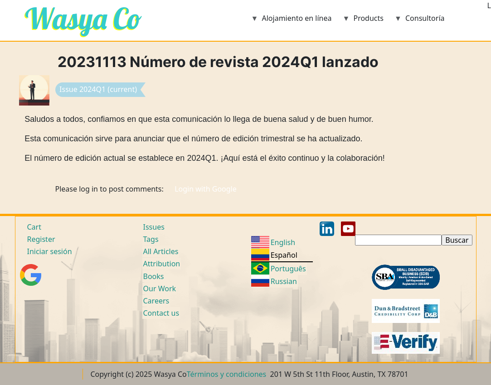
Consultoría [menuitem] (419, 21)
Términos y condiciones (227, 374)
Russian (284, 281)
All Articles (161, 251)
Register (41, 239)
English (283, 242)
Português (288, 269)
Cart (34, 227)
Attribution (161, 264)
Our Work (159, 289)
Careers (156, 301)
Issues (154, 227)
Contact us (161, 313)
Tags (151, 239)
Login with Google (206, 189)
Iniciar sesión (49, 251)
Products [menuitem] (363, 21)
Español (284, 255)
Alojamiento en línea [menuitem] (291, 21)
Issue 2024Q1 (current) (98, 89)
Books (153, 276)
